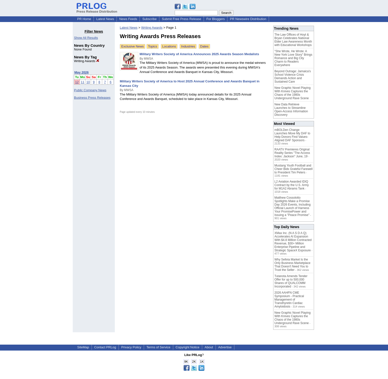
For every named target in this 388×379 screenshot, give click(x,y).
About (209, 347)
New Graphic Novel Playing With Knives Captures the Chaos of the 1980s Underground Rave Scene (292, 93)
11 (82, 82)
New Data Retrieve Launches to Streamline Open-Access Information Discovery (291, 110)
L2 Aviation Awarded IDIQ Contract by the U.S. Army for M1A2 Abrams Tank (291, 185)
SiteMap (83, 347)
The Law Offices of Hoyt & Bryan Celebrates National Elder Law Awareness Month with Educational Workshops (293, 40)
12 (77, 82)
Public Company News (90, 90)
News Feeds (128, 19)
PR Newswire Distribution (248, 19)
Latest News (105, 19)
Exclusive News (132, 46)
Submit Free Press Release (181, 19)
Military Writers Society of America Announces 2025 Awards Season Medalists (199, 54)
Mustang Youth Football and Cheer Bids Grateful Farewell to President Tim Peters (293, 169)
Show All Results (86, 38)
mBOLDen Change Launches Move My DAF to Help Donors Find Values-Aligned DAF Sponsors (292, 135)
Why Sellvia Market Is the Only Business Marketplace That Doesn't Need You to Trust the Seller (292, 265)
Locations (169, 46)
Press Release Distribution (96, 9)
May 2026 (81, 72)
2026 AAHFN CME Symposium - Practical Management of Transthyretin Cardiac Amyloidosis (289, 299)
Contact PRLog (105, 347)
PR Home (84, 19)
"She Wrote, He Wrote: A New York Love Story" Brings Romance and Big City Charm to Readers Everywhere (293, 58)
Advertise (225, 347)
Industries (188, 46)
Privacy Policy (131, 347)
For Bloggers (215, 19)
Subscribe (149, 19)
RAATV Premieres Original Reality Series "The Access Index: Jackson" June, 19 (292, 153)
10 (88, 82)
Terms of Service (158, 347)
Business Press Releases (92, 97)
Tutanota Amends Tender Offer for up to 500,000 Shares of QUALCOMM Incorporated (290, 281)
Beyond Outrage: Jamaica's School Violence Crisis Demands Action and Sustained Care (292, 76)
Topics (152, 46)
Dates (204, 46)
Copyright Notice (187, 347)
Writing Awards (86, 61)
